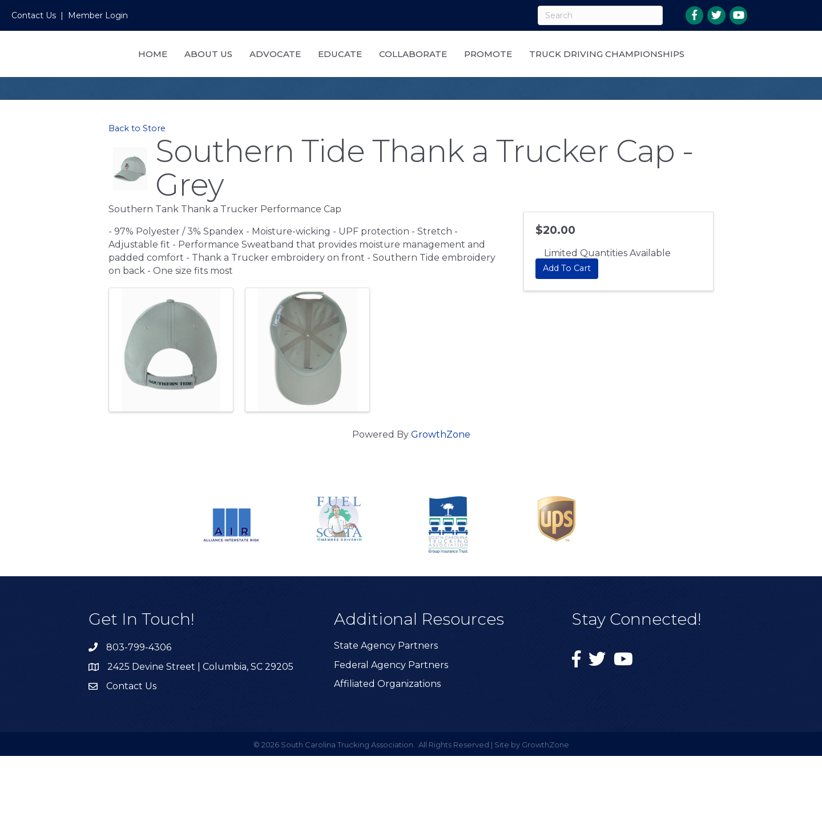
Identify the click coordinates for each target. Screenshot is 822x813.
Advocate (330, 67)
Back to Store (137, 185)
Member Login (98, 15)
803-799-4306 (138, 704)
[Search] (600, 15)
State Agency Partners (386, 702)
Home (208, 67)
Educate (395, 67)
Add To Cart (567, 325)
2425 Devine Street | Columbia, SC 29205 (200, 723)
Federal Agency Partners (391, 722)
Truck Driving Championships (411, 111)
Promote (604, 67)
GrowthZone (440, 491)
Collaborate (529, 67)
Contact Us (33, 15)
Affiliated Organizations (387, 740)
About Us (264, 67)
